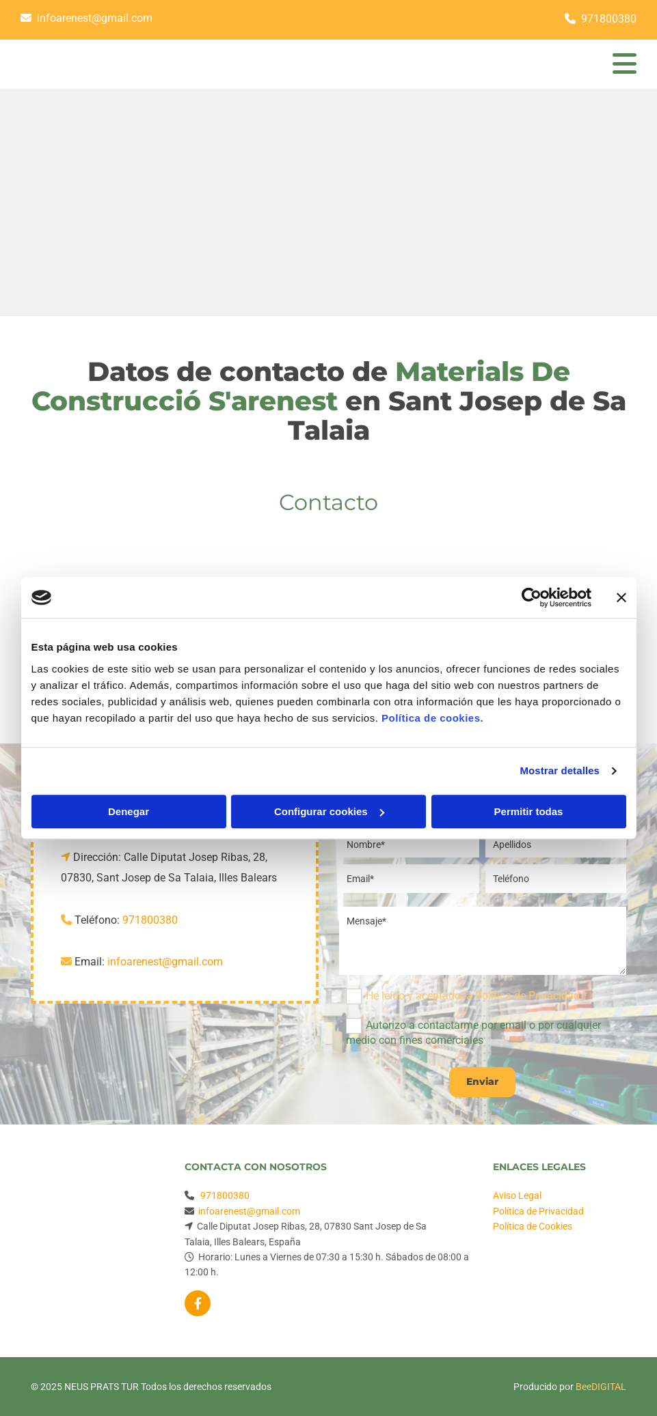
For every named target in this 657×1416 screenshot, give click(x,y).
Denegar (128, 811)
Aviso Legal (517, 1195)
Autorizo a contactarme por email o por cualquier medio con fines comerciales (473, 1033)
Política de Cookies (532, 1226)
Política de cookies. (432, 718)
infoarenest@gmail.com (94, 18)
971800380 (608, 18)
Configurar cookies (329, 811)
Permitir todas (528, 811)
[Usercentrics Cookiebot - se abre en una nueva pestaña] (531, 597)
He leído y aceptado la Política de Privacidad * (476, 995)
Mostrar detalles (560, 770)
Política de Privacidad (538, 1211)
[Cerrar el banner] (621, 597)
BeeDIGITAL (601, 1386)
